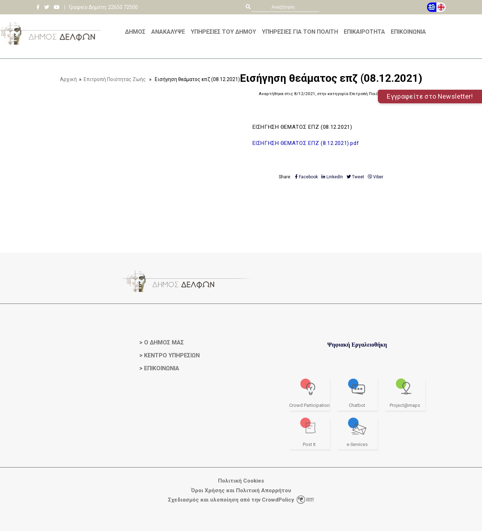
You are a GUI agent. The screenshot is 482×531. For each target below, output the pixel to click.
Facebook (306, 177)
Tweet (355, 177)
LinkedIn (332, 177)
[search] (285, 7)
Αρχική (68, 79)
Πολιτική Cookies (241, 481)
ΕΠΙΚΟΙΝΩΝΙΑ (161, 368)
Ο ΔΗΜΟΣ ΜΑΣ (164, 342)
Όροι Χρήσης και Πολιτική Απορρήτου (241, 490)
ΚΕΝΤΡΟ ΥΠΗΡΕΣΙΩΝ (172, 355)
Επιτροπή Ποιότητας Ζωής (115, 79)
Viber (375, 177)
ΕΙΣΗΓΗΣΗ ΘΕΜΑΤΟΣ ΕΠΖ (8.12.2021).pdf (305, 143)
